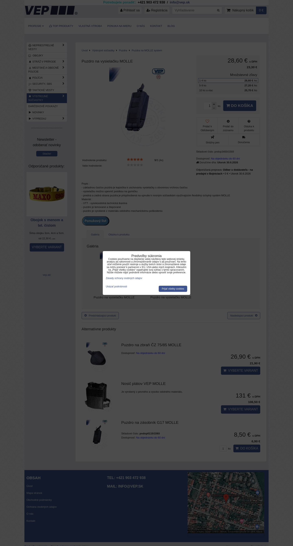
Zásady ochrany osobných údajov (124, 278)
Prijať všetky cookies (173, 288)
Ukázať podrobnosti (116, 286)
